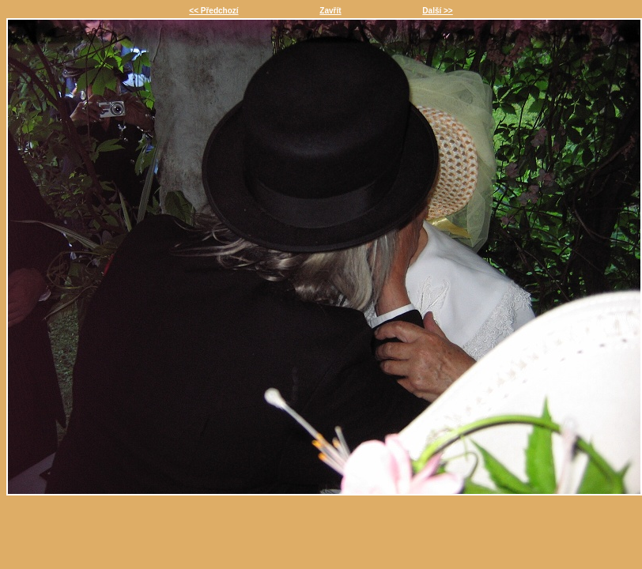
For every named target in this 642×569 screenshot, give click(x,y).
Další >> (437, 10)
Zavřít (330, 10)
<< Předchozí (213, 10)
